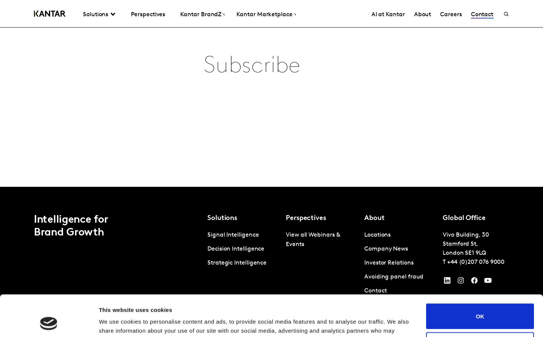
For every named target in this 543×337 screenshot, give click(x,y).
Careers (451, 15)
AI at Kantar (388, 15)
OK (480, 277)
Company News (386, 249)
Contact (482, 15)
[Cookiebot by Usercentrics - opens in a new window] (49, 322)
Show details (116, 322)
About (422, 15)
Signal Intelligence (233, 235)
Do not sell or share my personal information (480, 306)
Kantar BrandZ (200, 15)
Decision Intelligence (235, 249)
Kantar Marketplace (264, 15)
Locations (377, 235)
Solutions (95, 15)
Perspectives (148, 15)
